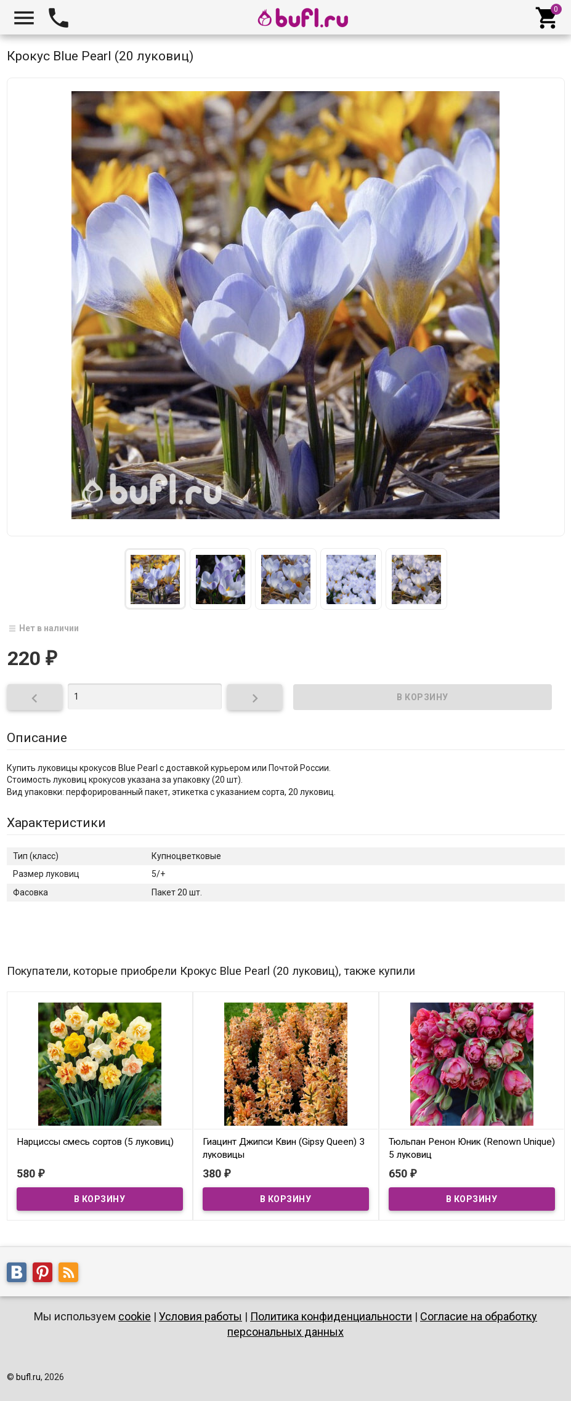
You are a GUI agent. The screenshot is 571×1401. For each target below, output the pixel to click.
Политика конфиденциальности (331, 1316)
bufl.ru (28, 1377)
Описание (37, 737)
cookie (134, 1316)
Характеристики (56, 822)
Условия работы (200, 1316)
